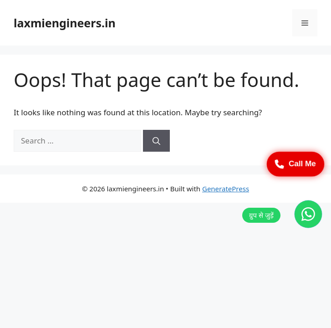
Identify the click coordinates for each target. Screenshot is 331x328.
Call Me (295, 164)
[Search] (156, 141)
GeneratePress (225, 188)
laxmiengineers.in (65, 23)
